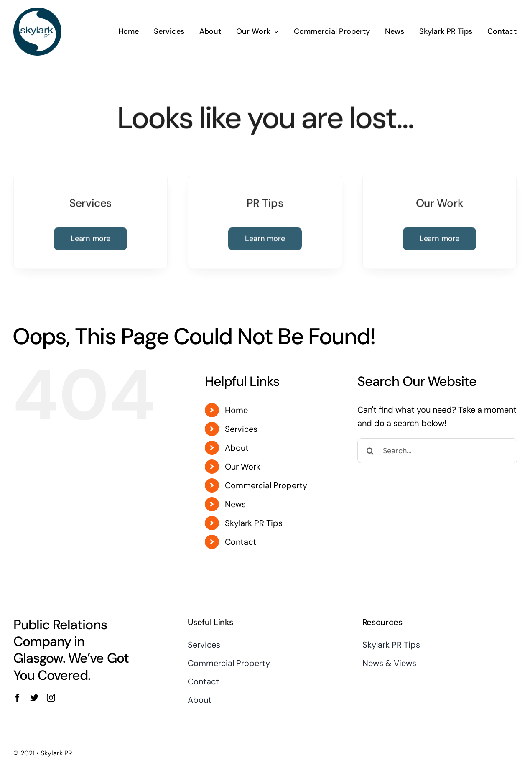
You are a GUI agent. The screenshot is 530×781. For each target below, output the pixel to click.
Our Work (242, 466)
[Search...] (437, 450)
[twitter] (34, 698)
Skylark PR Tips (254, 523)
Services (241, 429)
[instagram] (51, 698)
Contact (240, 541)
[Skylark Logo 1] (37, 10)
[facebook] (17, 698)
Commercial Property (266, 485)
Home (236, 410)
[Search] (369, 450)
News (235, 504)
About (237, 447)
